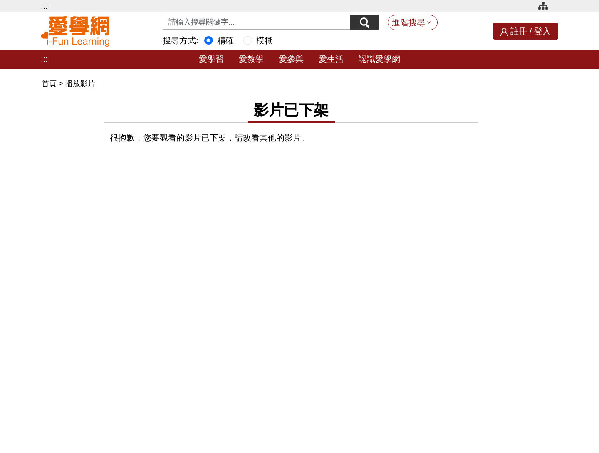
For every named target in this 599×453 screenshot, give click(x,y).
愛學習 (211, 59)
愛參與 (291, 59)
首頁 (50, 83)
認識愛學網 (379, 59)
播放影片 (80, 83)
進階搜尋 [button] (408, 22)
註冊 (518, 31)
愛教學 (251, 59)
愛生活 (331, 59)
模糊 (264, 40)
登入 (542, 31)
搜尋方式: (180, 40)
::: (44, 6)
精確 (225, 40)
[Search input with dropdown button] (257, 22)
